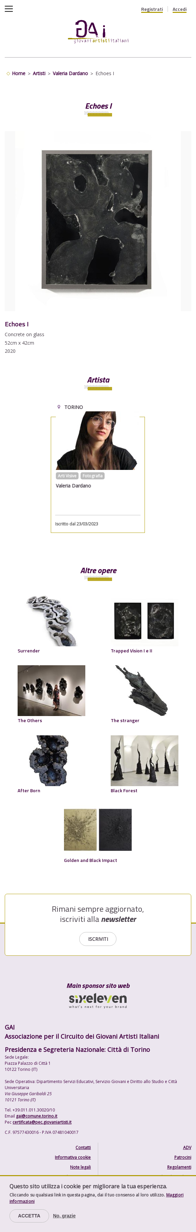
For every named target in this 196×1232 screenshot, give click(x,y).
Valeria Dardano (70, 73)
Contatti (83, 1147)
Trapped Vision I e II (131, 650)
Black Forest (124, 790)
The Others (30, 720)
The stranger (125, 720)
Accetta (29, 1215)
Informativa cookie (73, 1157)
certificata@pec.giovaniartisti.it (42, 1122)
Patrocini (182, 1157)
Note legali (80, 1167)
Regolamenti (179, 1167)
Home (18, 73)
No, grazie (64, 1215)
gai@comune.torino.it (36, 1116)
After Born (29, 790)
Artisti (39, 73)
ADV (187, 1147)
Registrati (152, 9)
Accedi (180, 9)
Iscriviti (98, 939)
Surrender (29, 650)
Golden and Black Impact (90, 860)
